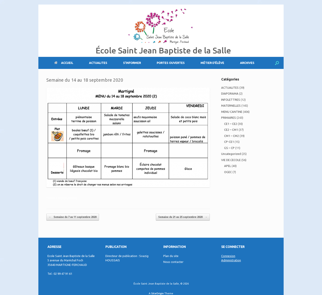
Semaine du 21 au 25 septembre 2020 (182, 217)
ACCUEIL (63, 62)
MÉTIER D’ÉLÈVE (212, 62)
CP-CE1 (229, 141)
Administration (231, 260)
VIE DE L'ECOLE (231, 159)
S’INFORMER (132, 62)
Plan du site (170, 255)
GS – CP (229, 147)
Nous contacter (173, 261)
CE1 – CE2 (230, 123)
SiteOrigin (157, 293)
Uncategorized (231, 153)
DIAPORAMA (229, 93)
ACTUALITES (98, 62)
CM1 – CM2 (231, 135)
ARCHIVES (247, 62)
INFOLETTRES (230, 99)
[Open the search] (277, 63)
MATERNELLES (231, 105)
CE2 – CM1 (231, 129)
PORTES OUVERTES (171, 62)
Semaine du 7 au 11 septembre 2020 (73, 217)
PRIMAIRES (228, 117)
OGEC (228, 172)
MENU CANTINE (67, 198)
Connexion (228, 255)
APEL (227, 165)
